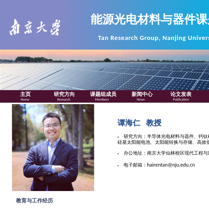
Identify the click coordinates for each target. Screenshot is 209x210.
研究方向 (64, 94)
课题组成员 (103, 94)
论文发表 (180, 94)
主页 (25, 94)
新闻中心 (142, 94)
